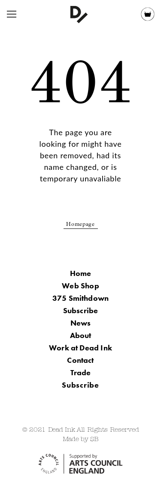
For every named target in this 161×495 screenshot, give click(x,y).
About (80, 335)
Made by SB (81, 439)
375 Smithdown (80, 298)
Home (80, 273)
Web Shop (80, 285)
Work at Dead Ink (80, 348)
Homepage (80, 224)
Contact (80, 360)
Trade (80, 372)
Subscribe (80, 310)
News (80, 323)
